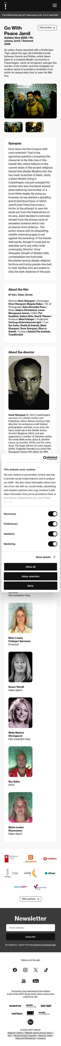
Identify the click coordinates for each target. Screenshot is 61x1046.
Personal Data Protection (25, 1035)
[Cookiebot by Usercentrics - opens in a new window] (43, 458)
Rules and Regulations (25, 1038)
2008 (24, 37)
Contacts (41, 1038)
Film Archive (46, 27)
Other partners (28, 899)
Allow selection (30, 576)
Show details (43, 557)
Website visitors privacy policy (38, 1032)
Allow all (30, 566)
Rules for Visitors (15, 1032)
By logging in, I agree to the (30, 945)
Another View (12, 37)
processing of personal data (43, 945)
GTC (10, 1035)
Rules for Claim (45, 1035)
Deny (30, 585)
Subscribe (30, 936)
